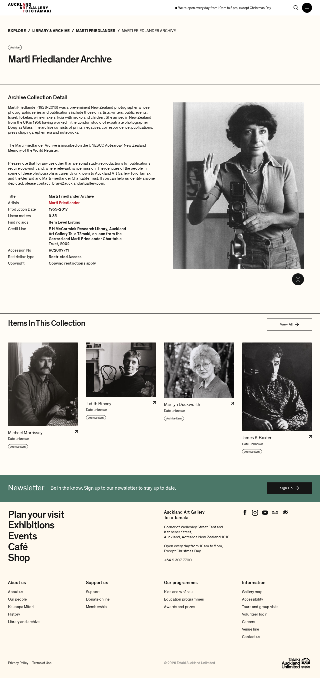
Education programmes (184, 599)
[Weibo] (285, 513)
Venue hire (250, 629)
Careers (248, 622)
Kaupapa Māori (21, 607)
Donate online (98, 599)
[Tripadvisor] (275, 513)
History (14, 614)
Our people (17, 599)
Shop (19, 557)
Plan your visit (36, 514)
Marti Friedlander (64, 202)
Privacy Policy (18, 663)
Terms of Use (42, 663)
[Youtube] (265, 513)
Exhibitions (31, 525)
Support (93, 592)
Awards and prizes (179, 607)
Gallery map (252, 592)
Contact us (251, 637)
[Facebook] (245, 513)
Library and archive (24, 622)
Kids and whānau (178, 592)
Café (18, 547)
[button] (43, 398)
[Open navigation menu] (307, 8)
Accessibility (252, 599)
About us (15, 592)
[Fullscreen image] (298, 279)
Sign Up (289, 487)
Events (22, 536)
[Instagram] (255, 513)
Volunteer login (254, 614)
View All (289, 324)
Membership (96, 607)
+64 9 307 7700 (178, 560)
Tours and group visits (260, 607)
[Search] (296, 8)
